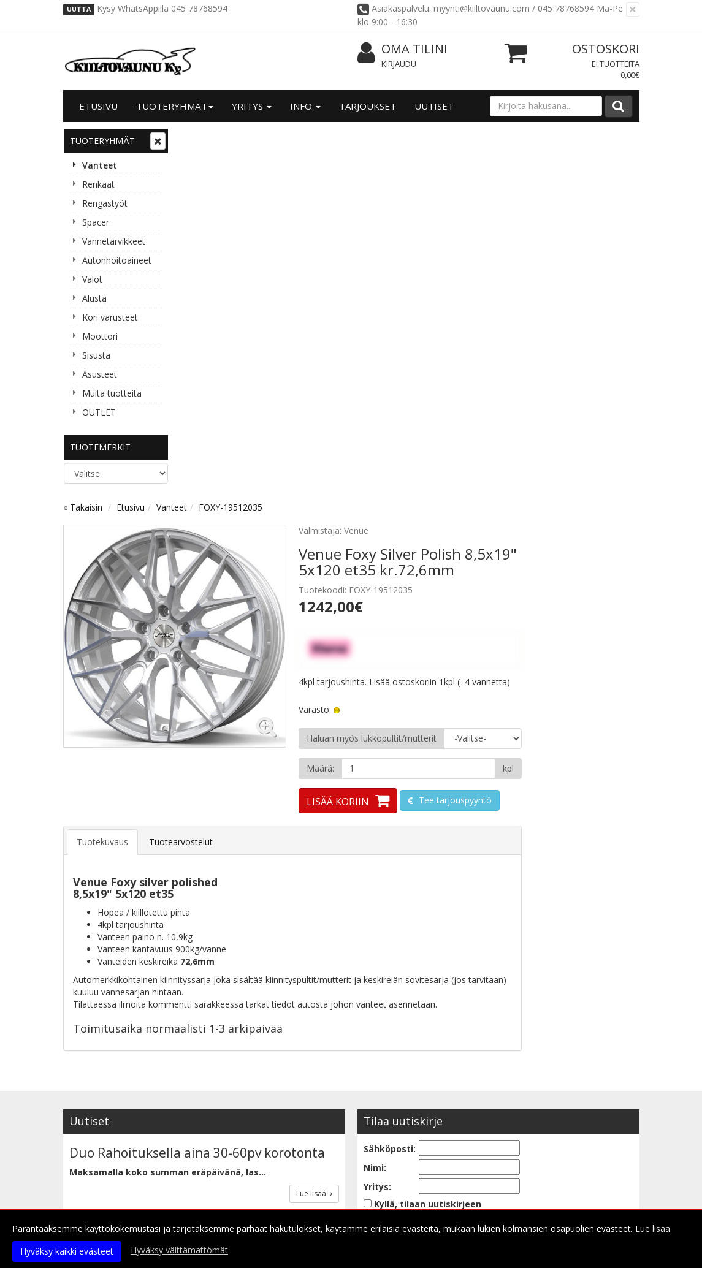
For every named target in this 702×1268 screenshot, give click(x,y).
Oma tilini (402, 49)
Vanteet (99, 165)
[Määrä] (536, 400)
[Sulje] (632, 9)
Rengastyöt (105, 203)
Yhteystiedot (94, 1148)
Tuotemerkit (100, 447)
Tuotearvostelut (298, 473)
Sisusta (96, 355)
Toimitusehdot (216, 1148)
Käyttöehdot (211, 1166)
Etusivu (98, 106)
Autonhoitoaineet (116, 260)
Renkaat (98, 184)
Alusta (94, 298)
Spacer (95, 222)
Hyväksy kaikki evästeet (66, 1251)
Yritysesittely (94, 1130)
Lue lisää (314, 825)
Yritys (252, 106)
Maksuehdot (210, 1185)
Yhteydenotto (95, 1166)
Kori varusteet (110, 317)
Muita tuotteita (112, 393)
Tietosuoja (207, 1130)
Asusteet (99, 374)
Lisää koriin (455, 433)
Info (305, 106)
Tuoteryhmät (174, 106)
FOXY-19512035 (348, 139)
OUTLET (99, 412)
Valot (92, 279)
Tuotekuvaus (220, 473)
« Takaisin (200, 139)
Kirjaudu (398, 63)
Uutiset (434, 106)
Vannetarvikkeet (113, 241)
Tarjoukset (367, 106)
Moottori (100, 336)
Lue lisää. (653, 1228)
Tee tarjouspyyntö (571, 432)
